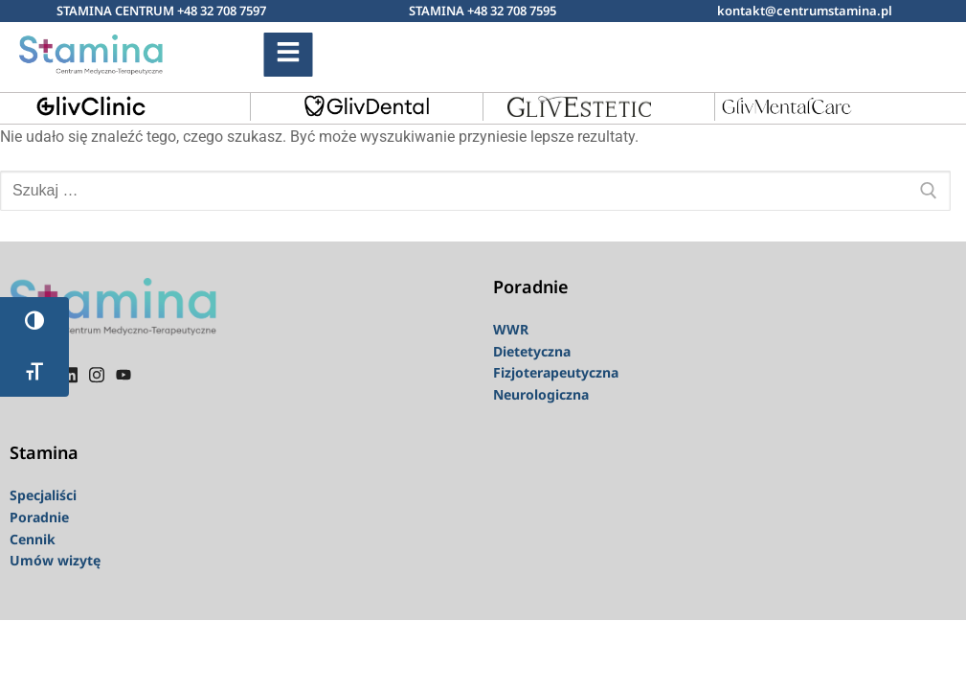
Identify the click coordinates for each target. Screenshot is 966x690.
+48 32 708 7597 (221, 10)
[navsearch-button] (760, 51)
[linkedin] (69, 374)
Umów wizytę (55, 560)
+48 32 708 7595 (511, 10)
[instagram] (96, 374)
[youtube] (123, 374)
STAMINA (438, 10)
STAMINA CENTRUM (116, 10)
